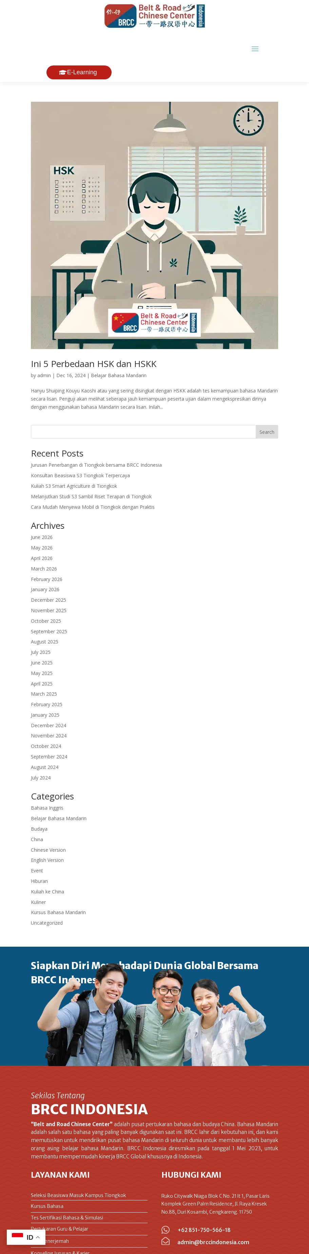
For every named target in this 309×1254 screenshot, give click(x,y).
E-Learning (82, 48)
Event (37, 846)
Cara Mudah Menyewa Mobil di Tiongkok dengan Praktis (93, 483)
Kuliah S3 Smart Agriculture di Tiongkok (74, 462)
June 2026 (42, 513)
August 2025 (44, 617)
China (37, 815)
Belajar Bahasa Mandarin (119, 351)
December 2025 (48, 576)
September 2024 (49, 732)
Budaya (39, 805)
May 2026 (42, 523)
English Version (47, 836)
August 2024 (44, 743)
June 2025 (42, 638)
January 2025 (45, 691)
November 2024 (48, 711)
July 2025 (41, 628)
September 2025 (49, 607)
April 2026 (42, 534)
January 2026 (45, 565)
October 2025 (46, 597)
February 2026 (46, 555)
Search (266, 408)
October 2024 (46, 722)
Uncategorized (47, 898)
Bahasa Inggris (47, 783)
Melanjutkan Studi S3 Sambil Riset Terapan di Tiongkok (91, 472)
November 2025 (48, 586)
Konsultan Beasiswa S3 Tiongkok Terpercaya (80, 451)
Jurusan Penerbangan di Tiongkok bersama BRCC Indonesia (96, 441)
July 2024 (41, 753)
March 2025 (44, 670)
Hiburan (39, 857)
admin (44, 351)
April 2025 (42, 659)
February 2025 (46, 680)
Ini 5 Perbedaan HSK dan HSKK (93, 339)
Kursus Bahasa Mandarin (58, 888)
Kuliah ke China (47, 867)
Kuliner (38, 878)
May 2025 (42, 649)
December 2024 (48, 701)
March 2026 (44, 544)
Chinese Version (48, 826)
